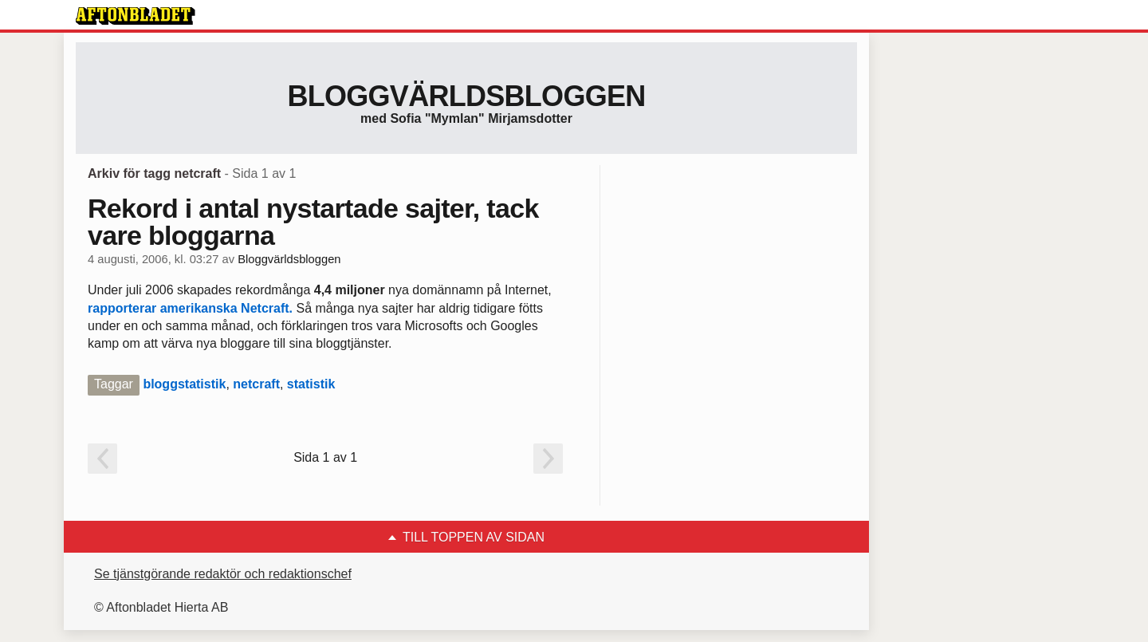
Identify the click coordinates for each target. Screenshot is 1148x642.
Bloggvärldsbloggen (466, 96)
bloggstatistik (184, 384)
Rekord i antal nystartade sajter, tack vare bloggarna (313, 221)
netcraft (256, 384)
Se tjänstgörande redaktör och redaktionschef (223, 574)
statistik (311, 384)
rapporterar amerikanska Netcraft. (190, 308)
